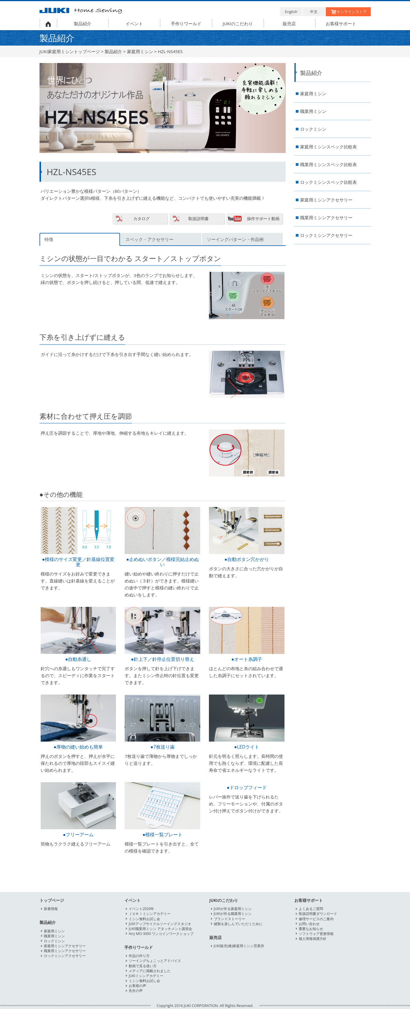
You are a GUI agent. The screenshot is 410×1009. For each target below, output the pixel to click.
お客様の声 (137, 985)
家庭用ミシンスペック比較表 (328, 147)
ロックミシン (313, 129)
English (291, 11)
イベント (134, 23)
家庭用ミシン (140, 51)
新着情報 (51, 908)
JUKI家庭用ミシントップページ (70, 51)
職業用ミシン (313, 111)
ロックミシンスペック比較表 (328, 182)
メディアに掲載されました (150, 970)
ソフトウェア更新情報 (316, 933)
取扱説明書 (198, 218)
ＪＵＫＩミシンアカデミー (150, 913)
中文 (314, 11)
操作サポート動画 (263, 218)
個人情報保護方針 (313, 938)
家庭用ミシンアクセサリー (326, 200)
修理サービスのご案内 (316, 918)
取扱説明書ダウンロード (318, 913)
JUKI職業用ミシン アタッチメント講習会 (160, 928)
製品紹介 (82, 23)
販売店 (289, 23)
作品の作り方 (139, 955)
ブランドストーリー (229, 918)
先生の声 (136, 990)
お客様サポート (341, 23)
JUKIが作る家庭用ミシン (233, 908)
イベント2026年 (141, 908)
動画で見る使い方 (143, 965)
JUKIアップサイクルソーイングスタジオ (160, 923)
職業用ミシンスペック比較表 (328, 164)
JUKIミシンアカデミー (146, 975)
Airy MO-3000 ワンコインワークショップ (161, 933)
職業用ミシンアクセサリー (326, 218)
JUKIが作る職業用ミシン (233, 913)
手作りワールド (186, 23)
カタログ (141, 218)
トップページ (52, 900)
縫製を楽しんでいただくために (238, 923)
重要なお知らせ (311, 928)
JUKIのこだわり (238, 23)
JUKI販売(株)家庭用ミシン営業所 (239, 945)
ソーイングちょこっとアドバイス (155, 960)
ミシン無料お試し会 (144, 918)
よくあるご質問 (311, 908)
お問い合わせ (309, 923)
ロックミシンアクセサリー (326, 235)
